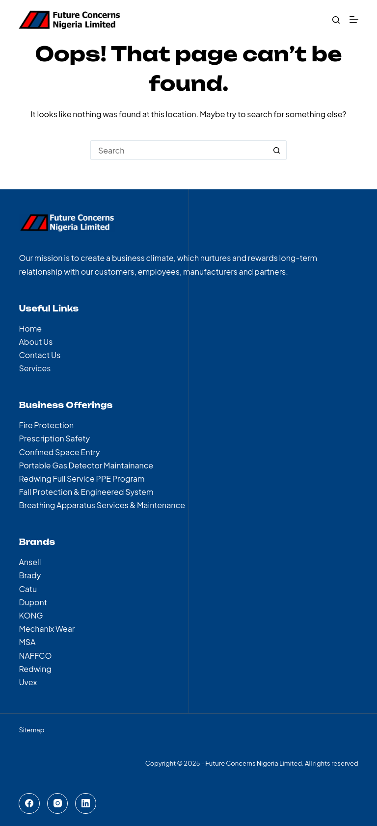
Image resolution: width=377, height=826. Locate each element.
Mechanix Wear (47, 628)
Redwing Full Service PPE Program (81, 478)
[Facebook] (29, 803)
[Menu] (354, 19)
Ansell (30, 562)
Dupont (33, 602)
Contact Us (39, 355)
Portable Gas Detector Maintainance (86, 465)
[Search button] (277, 150)
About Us (36, 341)
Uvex (28, 682)
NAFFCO (35, 655)
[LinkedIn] (85, 803)
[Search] (336, 20)
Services (35, 368)
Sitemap (31, 730)
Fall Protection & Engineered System (86, 492)
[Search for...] (178, 150)
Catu (28, 589)
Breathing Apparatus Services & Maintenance (102, 505)
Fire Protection (46, 425)
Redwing (35, 669)
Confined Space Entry (59, 452)
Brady (30, 575)
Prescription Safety (54, 438)
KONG (31, 615)
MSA (27, 642)
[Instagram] (57, 803)
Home (30, 328)
